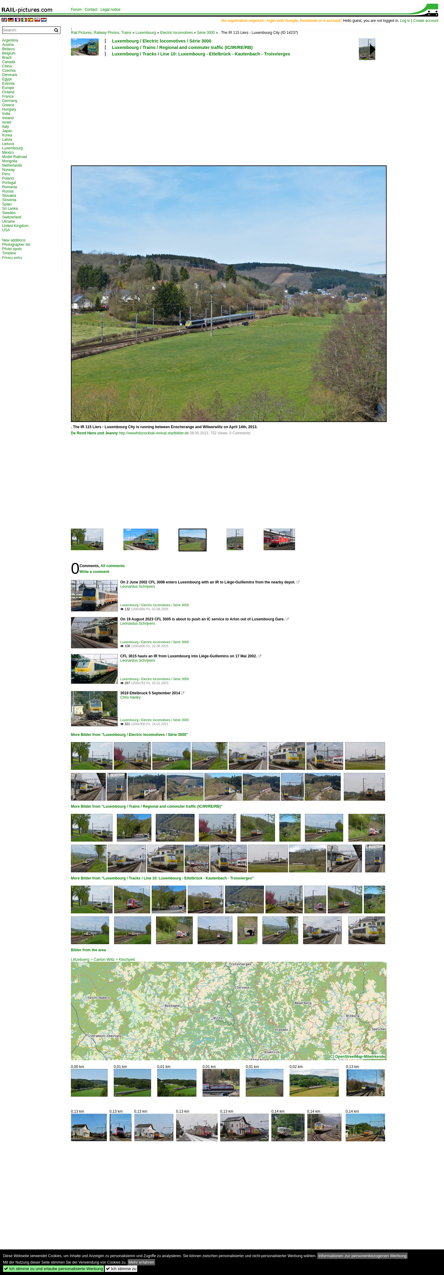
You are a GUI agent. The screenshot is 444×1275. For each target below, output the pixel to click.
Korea (7, 135)
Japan (7, 131)
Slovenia (9, 200)
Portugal (9, 183)
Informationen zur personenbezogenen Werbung (362, 1255)
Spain (7, 204)
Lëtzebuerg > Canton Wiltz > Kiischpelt (103, 959)
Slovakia (9, 195)
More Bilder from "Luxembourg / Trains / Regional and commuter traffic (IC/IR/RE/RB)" (146, 806)
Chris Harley (130, 697)
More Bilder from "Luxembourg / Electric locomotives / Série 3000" (129, 735)
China (7, 66)
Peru (6, 174)
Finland (8, 92)
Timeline (9, 253)
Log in (405, 20)
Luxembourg (145, 32)
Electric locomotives (176, 32)
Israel (6, 122)
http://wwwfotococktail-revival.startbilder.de (154, 433)
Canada (8, 62)
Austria (8, 45)
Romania (9, 187)
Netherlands (12, 165)
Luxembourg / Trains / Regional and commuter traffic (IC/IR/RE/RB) (182, 47)
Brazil (6, 57)
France (8, 96)
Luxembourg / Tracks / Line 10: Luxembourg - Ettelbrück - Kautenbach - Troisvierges (201, 53)
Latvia (7, 139)
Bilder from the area (88, 950)
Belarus (8, 49)
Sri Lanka (10, 208)
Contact (91, 9)
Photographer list (16, 244)
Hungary (9, 109)
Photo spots (12, 249)
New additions (13, 240)
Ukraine (8, 221)
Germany (9, 101)
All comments (113, 566)
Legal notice (111, 9)
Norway (8, 170)
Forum (76, 9)
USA (6, 230)
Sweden (8, 213)
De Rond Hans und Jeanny (94, 433)
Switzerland (11, 217)
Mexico (8, 152)
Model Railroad (14, 157)
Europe (8, 88)
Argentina (10, 40)
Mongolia (9, 161)
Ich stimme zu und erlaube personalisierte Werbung (53, 1268)
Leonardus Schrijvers (137, 586)
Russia (8, 191)
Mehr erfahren (141, 1262)
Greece (8, 105)
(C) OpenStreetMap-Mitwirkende (357, 1056)
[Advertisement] (254, 110)
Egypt (7, 79)
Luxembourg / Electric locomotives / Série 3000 (161, 41)
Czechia (8, 70)
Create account (425, 20)
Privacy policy (12, 257)
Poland (8, 178)
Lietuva (8, 144)
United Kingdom (15, 226)
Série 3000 (206, 32)
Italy (5, 126)
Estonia (8, 83)
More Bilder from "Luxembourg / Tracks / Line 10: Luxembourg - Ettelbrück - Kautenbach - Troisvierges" (162, 878)
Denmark (9, 75)
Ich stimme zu (121, 1268)
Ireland (8, 118)
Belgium (8, 53)
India (6, 114)
